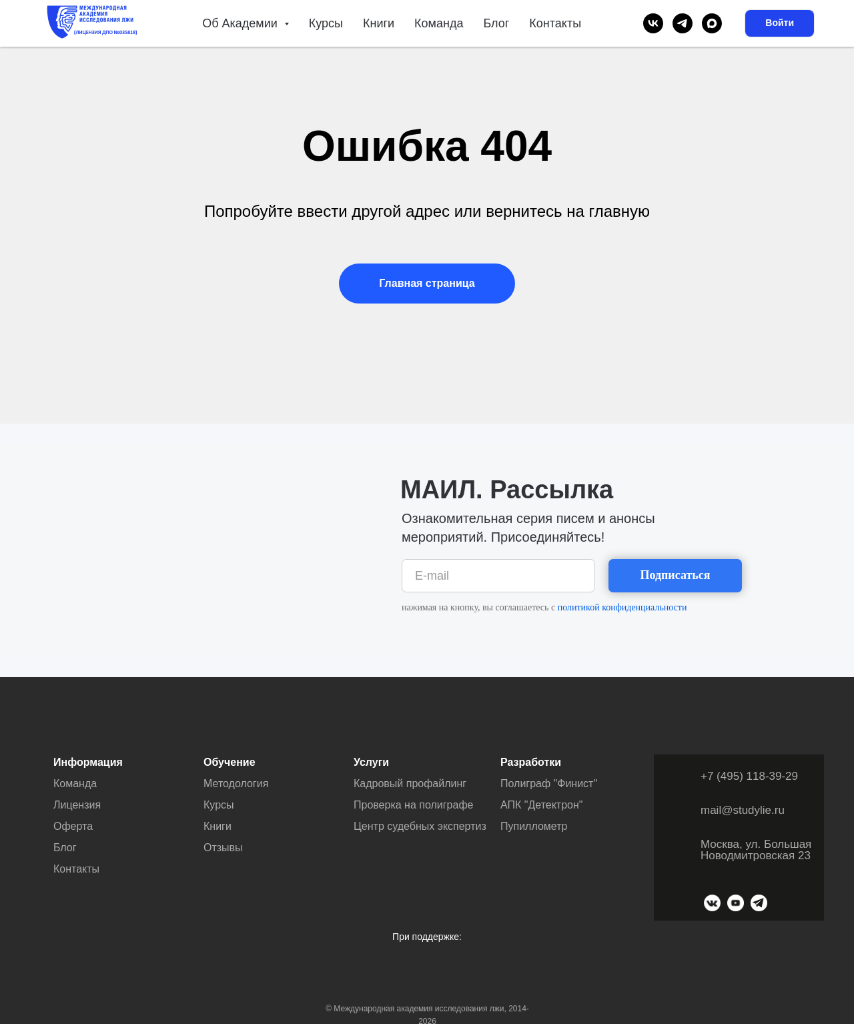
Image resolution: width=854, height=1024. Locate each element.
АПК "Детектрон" (541, 805)
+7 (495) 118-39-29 (749, 776)
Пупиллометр (533, 826)
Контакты (555, 23)
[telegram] (683, 23)
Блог (496, 23)
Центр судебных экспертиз (420, 826)
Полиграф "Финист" (548, 783)
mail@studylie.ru (743, 810)
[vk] (653, 23)
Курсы (326, 23)
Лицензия (77, 805)
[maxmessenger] (712, 23)
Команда (438, 23)
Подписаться (675, 575)
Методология (235, 783)
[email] (498, 575)
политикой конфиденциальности (622, 607)
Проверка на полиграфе (413, 805)
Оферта (73, 826)
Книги (378, 23)
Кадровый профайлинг (410, 783)
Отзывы (223, 847)
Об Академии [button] (241, 23)
